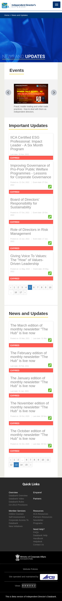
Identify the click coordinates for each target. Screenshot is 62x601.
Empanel (37, 492)
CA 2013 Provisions (18, 505)
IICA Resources (40, 514)
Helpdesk (37, 541)
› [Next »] (30, 465)
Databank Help (40, 535)
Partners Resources (42, 517)
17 (21, 292)
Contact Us (38, 544)
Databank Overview (18, 495)
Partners (37, 498)
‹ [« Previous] (10, 287)
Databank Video (16, 498)
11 (48, 460)
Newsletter (38, 520)
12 (11, 465)
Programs (38, 523)
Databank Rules (16, 502)
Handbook (38, 538)
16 (16, 292)
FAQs (36, 532)
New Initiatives (16, 526)
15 (26, 465)
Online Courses (16, 514)
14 (21, 465)
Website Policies (30, 569)
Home (7, 15)
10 (50, 287)
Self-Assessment (17, 517)
